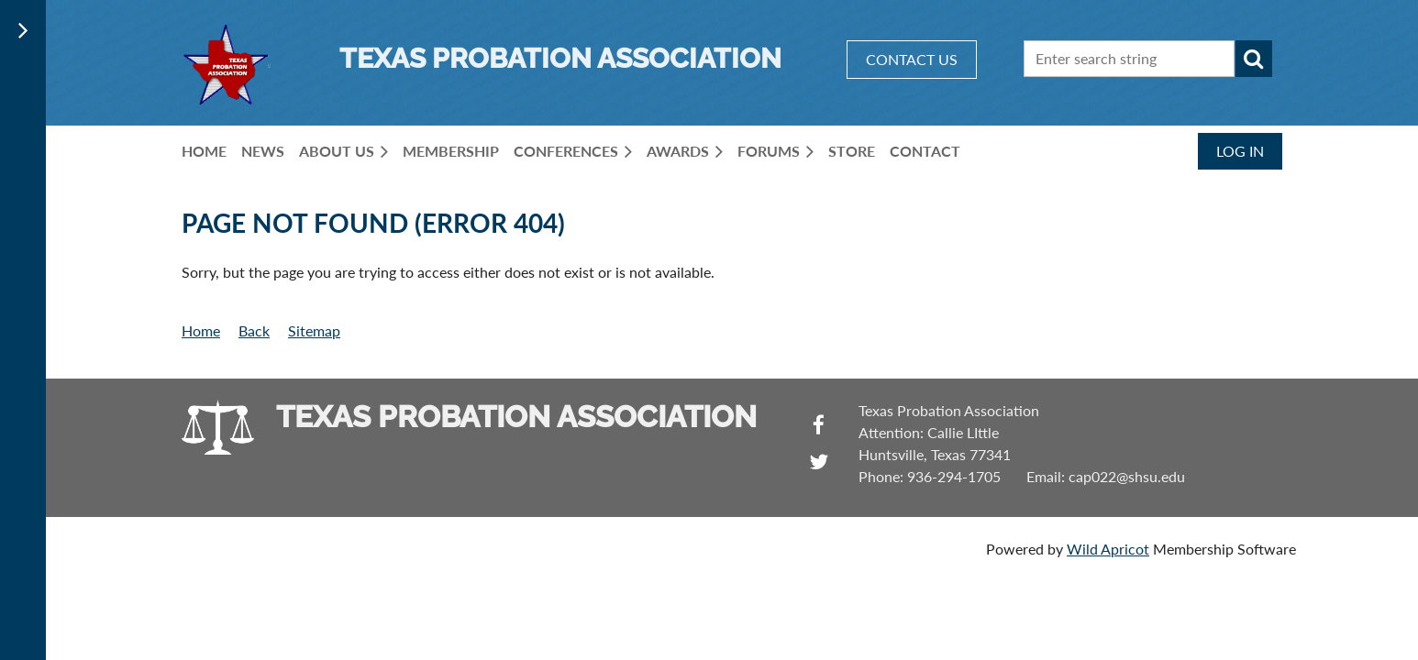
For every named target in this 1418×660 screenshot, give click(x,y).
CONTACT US (912, 59)
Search (1253, 58)
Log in (1240, 151)
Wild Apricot (1108, 548)
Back (254, 330)
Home (201, 330)
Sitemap (314, 330)
